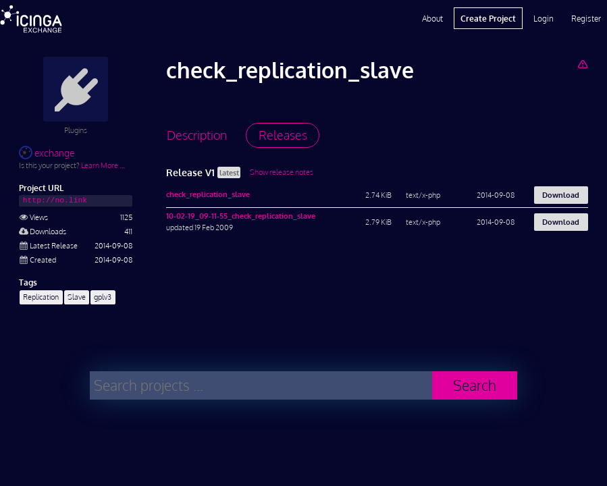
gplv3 (102, 296)
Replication (41, 296)
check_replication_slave (208, 194)
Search (474, 385)
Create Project (488, 18)
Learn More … (103, 165)
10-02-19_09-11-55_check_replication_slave (240, 215)
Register (586, 18)
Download (560, 194)
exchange (46, 153)
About (432, 18)
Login (543, 18)
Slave (77, 296)
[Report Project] (582, 64)
